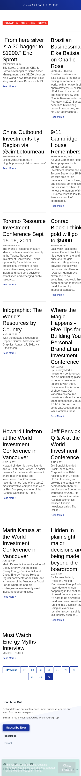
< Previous (11, 670)
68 (32, 670)
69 (41, 670)
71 (57, 670)
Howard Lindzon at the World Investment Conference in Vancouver (22, 444)
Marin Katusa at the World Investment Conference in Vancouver (22, 543)
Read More (9, 86)
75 (40, 676)
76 (48, 676)
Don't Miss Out (39, 711)
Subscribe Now (16, 727)
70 (49, 670)
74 (32, 676)
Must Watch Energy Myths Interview (19, 641)
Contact (7, 743)
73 (74, 670)
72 (65, 670)
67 (24, 670)
